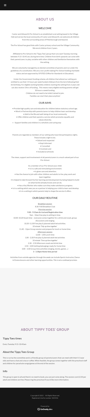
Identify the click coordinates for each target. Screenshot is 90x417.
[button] (5, 5)
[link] (45, 409)
